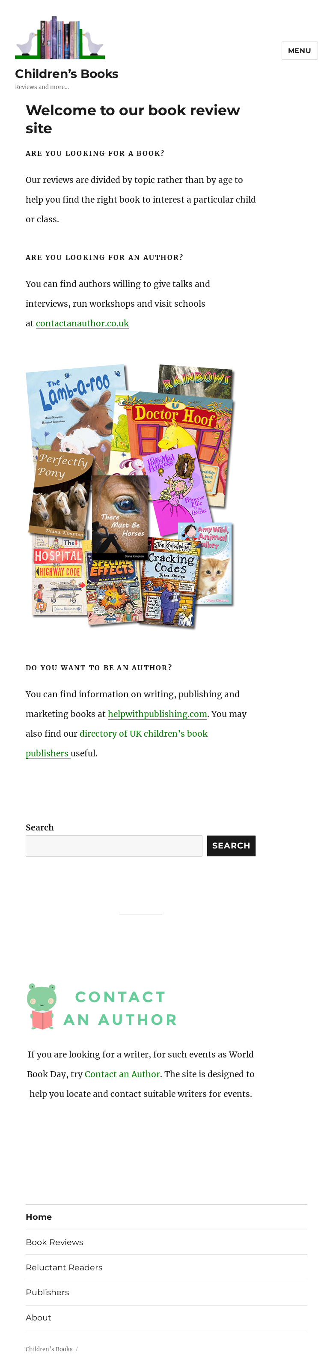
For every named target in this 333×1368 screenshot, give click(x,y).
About (38, 1317)
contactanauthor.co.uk (82, 323)
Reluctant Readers (64, 1267)
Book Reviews (54, 1242)
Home (39, 1217)
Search (40, 827)
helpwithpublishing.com (157, 714)
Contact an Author (122, 1074)
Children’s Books (67, 73)
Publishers (47, 1292)
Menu (300, 51)
